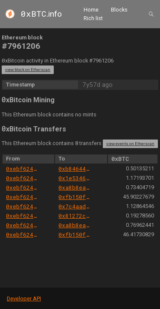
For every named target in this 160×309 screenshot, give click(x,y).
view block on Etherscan (27, 69)
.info (41, 13)
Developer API (24, 298)
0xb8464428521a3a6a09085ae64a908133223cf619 (74, 168)
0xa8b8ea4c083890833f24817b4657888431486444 (74, 187)
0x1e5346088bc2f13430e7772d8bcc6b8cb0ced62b (74, 178)
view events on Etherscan (130, 143)
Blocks (119, 9)
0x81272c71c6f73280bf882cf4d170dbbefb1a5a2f (74, 215)
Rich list (93, 18)
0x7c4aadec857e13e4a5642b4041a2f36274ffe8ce (74, 206)
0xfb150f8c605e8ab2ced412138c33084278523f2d (74, 196)
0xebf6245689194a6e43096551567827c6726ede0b (22, 168)
